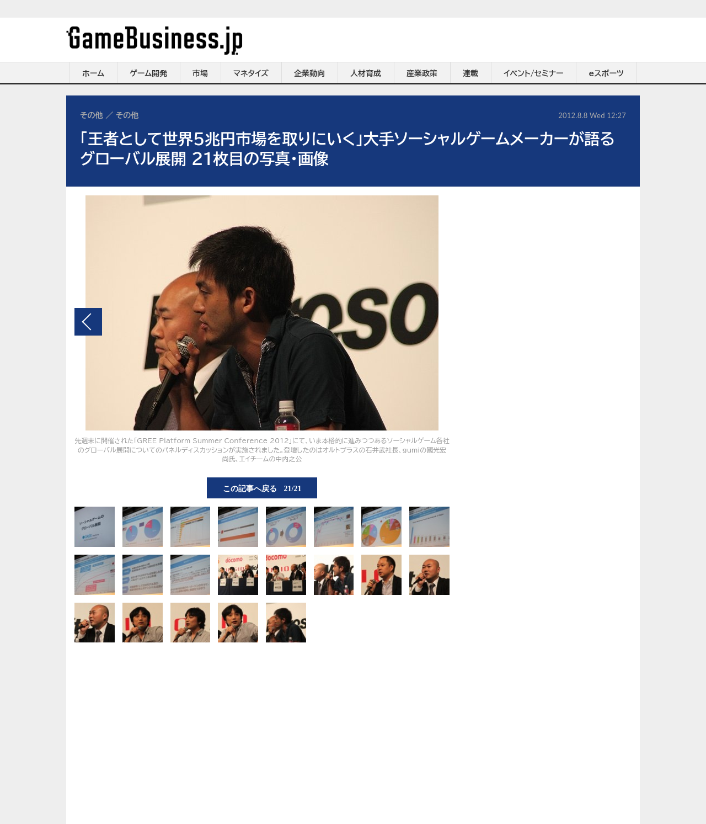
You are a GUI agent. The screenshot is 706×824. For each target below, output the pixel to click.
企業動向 (309, 73)
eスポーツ (606, 73)
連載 (470, 73)
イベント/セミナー (534, 73)
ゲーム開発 (148, 73)
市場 (200, 73)
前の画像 (88, 322)
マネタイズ (251, 73)
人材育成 (365, 73)
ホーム (93, 73)
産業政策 (422, 73)
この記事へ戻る (262, 488)
